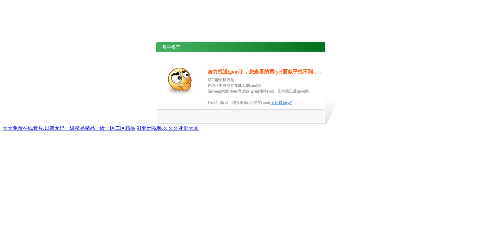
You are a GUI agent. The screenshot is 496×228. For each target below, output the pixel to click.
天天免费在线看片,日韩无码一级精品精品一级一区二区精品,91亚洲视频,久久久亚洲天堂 (101, 128)
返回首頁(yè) (281, 102)
